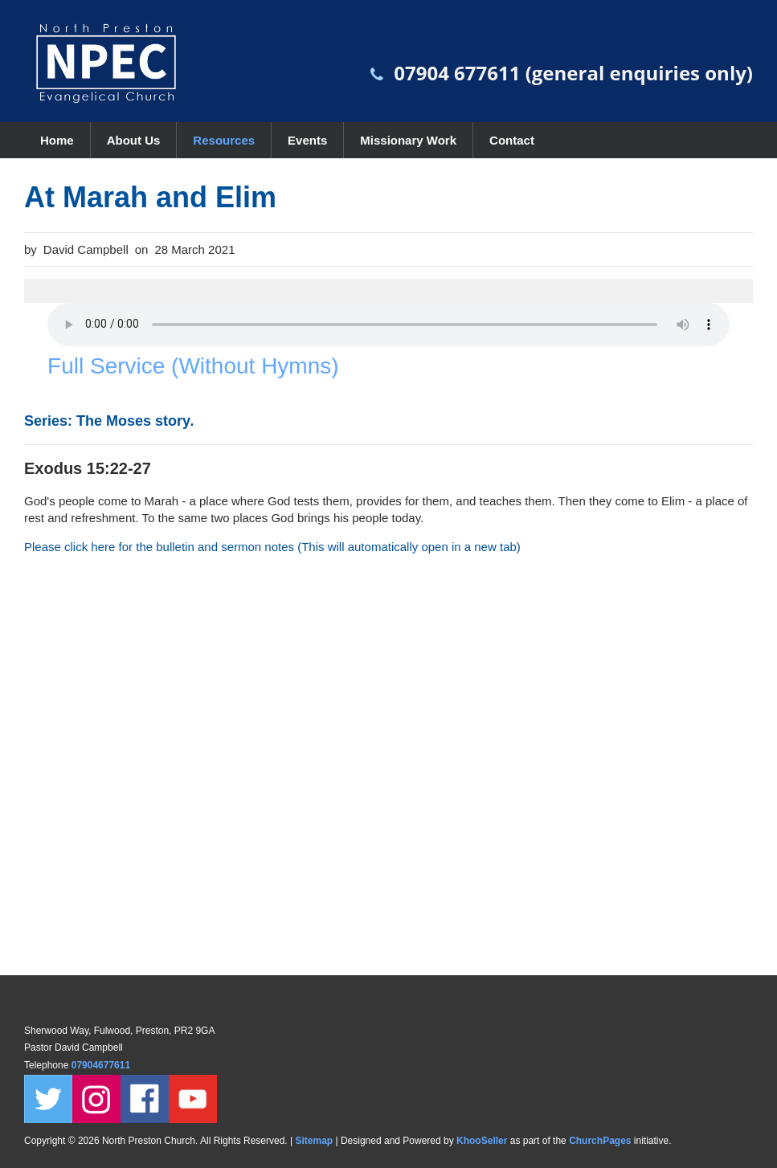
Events (307, 140)
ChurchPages (600, 1140)
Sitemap (314, 1140)
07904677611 (102, 1065)
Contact (511, 140)
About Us (134, 140)
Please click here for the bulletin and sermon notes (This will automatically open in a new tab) (272, 546)
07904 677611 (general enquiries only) (573, 72)
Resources (224, 140)
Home (57, 140)
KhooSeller (481, 1140)
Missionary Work (408, 140)
